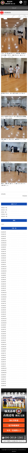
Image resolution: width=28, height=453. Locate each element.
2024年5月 (3, 281)
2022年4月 (3, 336)
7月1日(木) (24, 196)
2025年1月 (3, 264)
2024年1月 (3, 290)
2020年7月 (3, 379)
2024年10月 (3, 271)
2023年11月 (3, 294)
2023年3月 (3, 312)
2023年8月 (3, 301)
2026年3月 (3, 234)
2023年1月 (3, 316)
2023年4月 (3, 310)
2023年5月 (3, 307)
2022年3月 (3, 338)
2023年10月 (3, 297)
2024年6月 (3, 279)
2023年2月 (3, 314)
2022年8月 (3, 327)
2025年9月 (3, 247)
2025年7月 (3, 251)
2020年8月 (3, 377)
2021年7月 (3, 353)
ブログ (2, 224)
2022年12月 (3, 318)
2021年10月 (3, 349)
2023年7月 (3, 303)
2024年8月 (3, 275)
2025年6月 (3, 253)
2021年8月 (3, 351)
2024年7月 (3, 277)
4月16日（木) (4, 207)
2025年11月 (3, 243)
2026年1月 (3, 238)
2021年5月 (3, 357)
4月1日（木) (3, 212)
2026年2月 (3, 236)
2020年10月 (3, 372)
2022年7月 (3, 329)
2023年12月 (3, 292)
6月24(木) (3, 194)
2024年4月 (3, 284)
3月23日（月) (4, 216)
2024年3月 (3, 286)
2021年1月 (3, 366)
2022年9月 (3, 325)
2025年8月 (3, 249)
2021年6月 (3, 355)
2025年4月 (3, 258)
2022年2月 (3, 340)
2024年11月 (3, 268)
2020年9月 (3, 375)
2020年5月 (3, 383)
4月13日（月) (4, 210)
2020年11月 (3, 370)
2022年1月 (3, 342)
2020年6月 (3, 381)
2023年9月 (3, 299)
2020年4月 (3, 385)
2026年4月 (3, 232)
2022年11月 (3, 320)
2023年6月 (3, 305)
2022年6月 (3, 331)
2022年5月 (3, 333)
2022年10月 (3, 323)
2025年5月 (3, 255)
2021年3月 (3, 361)
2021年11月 (3, 346)
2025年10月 (3, 245)
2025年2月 (3, 262)
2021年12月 (3, 344)
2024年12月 (3, 266)
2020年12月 (3, 368)
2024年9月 (3, 273)
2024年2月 (3, 288)
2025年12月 (3, 240)
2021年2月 (3, 364)
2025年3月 (3, 260)
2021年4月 (3, 359)
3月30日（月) (4, 214)
